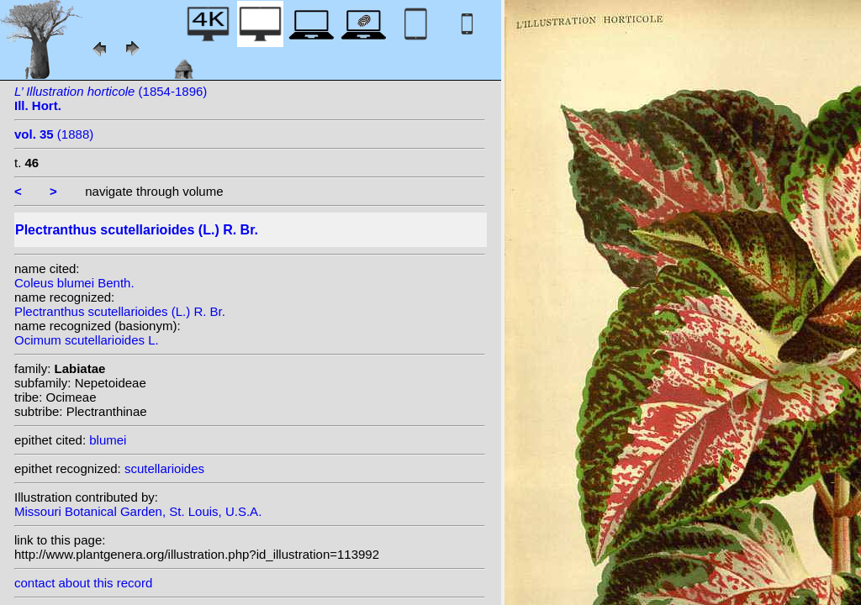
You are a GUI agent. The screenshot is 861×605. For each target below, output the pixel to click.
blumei (107, 440)
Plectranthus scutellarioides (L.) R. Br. (119, 311)
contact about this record (83, 583)
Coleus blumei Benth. (74, 283)
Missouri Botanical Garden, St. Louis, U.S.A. (137, 511)
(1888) (53, 134)
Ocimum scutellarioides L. (86, 340)
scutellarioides (164, 468)
